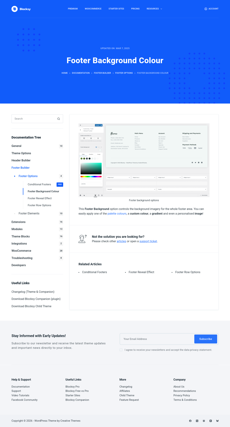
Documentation (20, 386)
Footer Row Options (187, 272)
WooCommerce (93, 8)
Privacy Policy (181, 395)
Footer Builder (20, 167)
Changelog (126, 386)
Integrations (37, 244)
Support (16, 391)
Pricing (135, 8)
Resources (155, 9)
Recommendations (184, 391)
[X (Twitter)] (197, 421)
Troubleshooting (37, 258)
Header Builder (21, 160)
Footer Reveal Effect (141, 272)
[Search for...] (32, 118)
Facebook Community (24, 399)
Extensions (37, 222)
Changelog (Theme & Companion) (32, 291)
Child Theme (127, 395)
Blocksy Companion (77, 399)
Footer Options (41, 176)
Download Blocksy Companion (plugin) (35, 299)
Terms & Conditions (185, 399)
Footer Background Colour (43, 191)
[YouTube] (210, 421)
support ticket (148, 241)
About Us (178, 386)
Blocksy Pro (72, 386)
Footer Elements (41, 214)
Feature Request (129, 399)
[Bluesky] (217, 421)
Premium (73, 8)
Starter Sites (116, 8)
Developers (18, 265)
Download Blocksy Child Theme (31, 306)
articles (121, 241)
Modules (37, 229)
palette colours (117, 213)
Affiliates (125, 391)
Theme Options (21, 153)
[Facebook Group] (204, 421)
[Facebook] (190, 421)
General (37, 146)
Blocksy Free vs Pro (77, 391)
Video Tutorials (20, 395)
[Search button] (58, 118)
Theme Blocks (37, 236)
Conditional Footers (94, 272)
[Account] (211, 9)
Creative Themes (70, 420)
